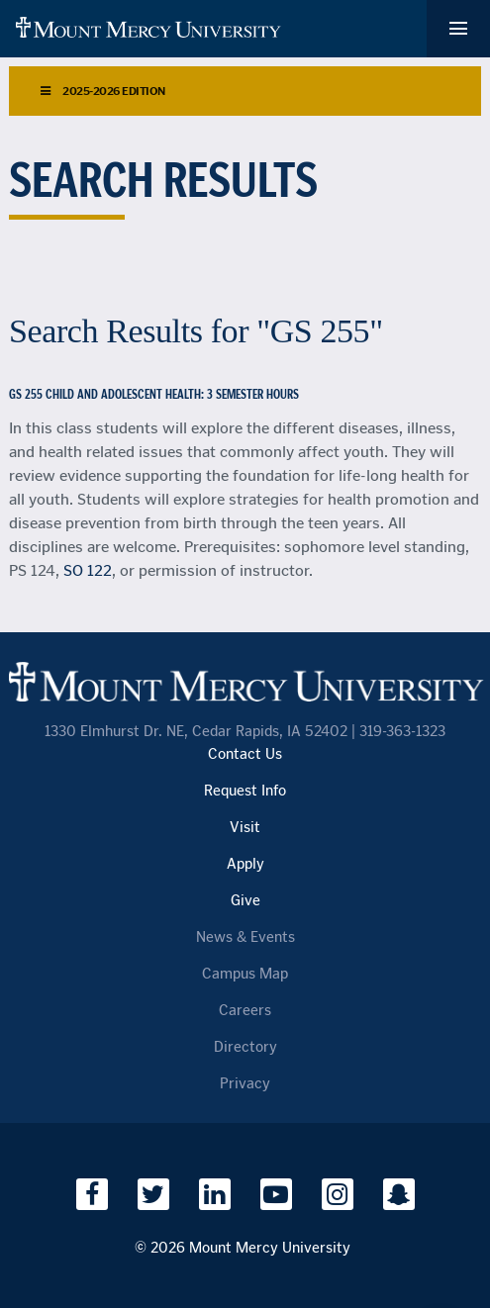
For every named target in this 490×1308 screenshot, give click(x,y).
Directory (245, 1047)
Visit (245, 827)
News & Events (245, 937)
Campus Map (245, 974)
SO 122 (87, 570)
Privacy (245, 1083)
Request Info (245, 791)
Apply (245, 864)
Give (245, 900)
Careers (245, 1010)
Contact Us (245, 754)
